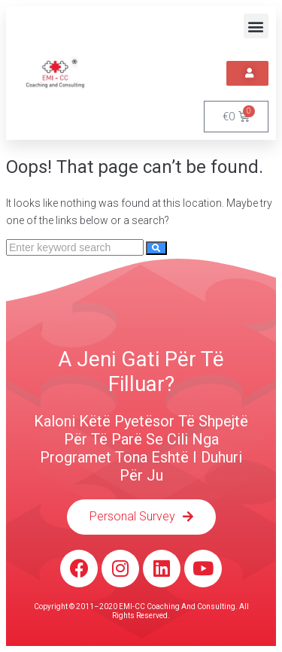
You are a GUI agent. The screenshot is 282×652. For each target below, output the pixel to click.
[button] (256, 26)
